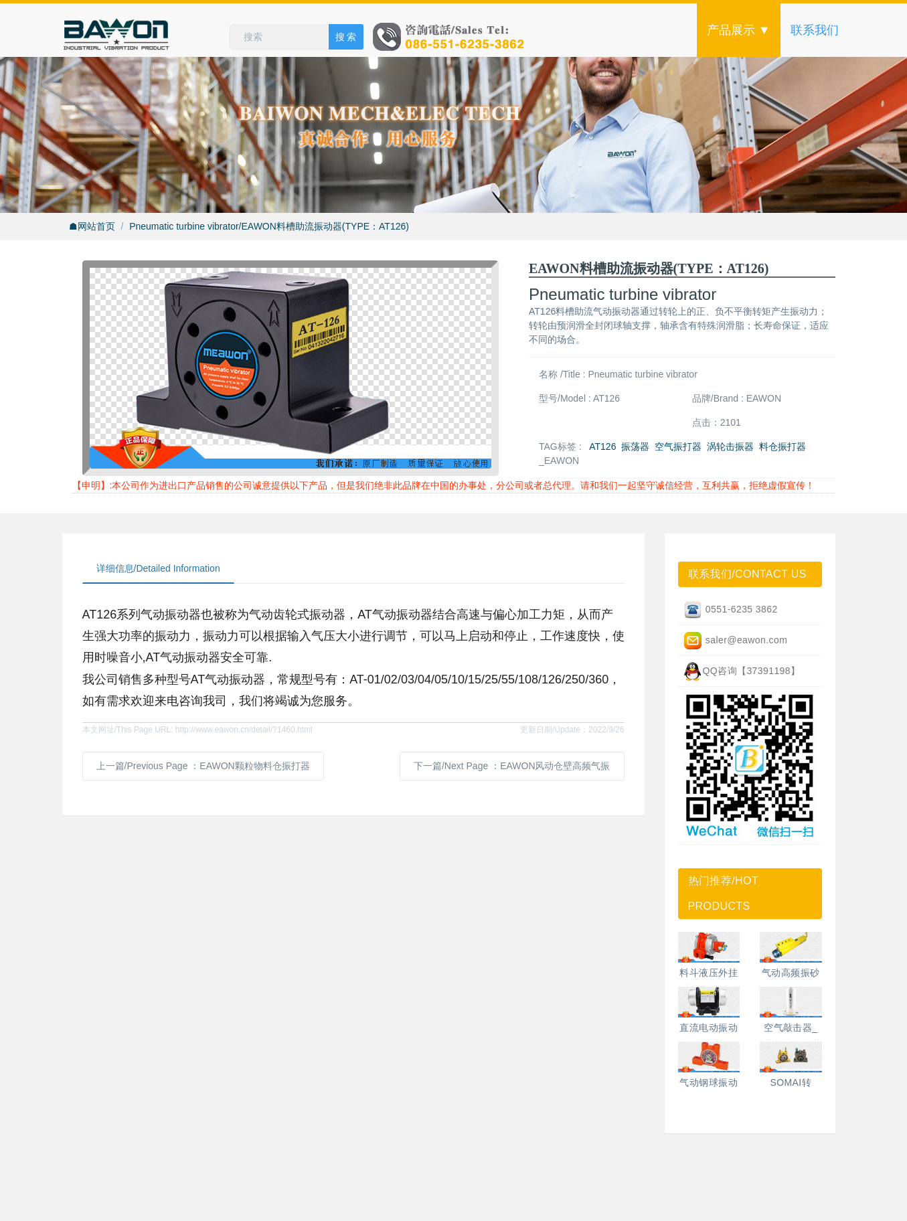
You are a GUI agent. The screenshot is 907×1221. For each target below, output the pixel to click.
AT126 (602, 446)
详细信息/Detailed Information (158, 568)
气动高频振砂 (791, 972)
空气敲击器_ (790, 1027)
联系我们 (815, 30)
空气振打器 (678, 446)
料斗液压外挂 (708, 972)
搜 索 (346, 36)
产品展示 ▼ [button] (738, 30)
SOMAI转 (790, 1082)
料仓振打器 (782, 446)
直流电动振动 (708, 1027)
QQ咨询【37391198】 (742, 671)
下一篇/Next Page (512, 765)
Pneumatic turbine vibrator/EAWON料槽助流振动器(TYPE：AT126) (269, 226)
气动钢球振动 (708, 1082)
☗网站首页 (92, 226)
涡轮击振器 (730, 446)
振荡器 (635, 446)
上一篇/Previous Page (203, 765)
